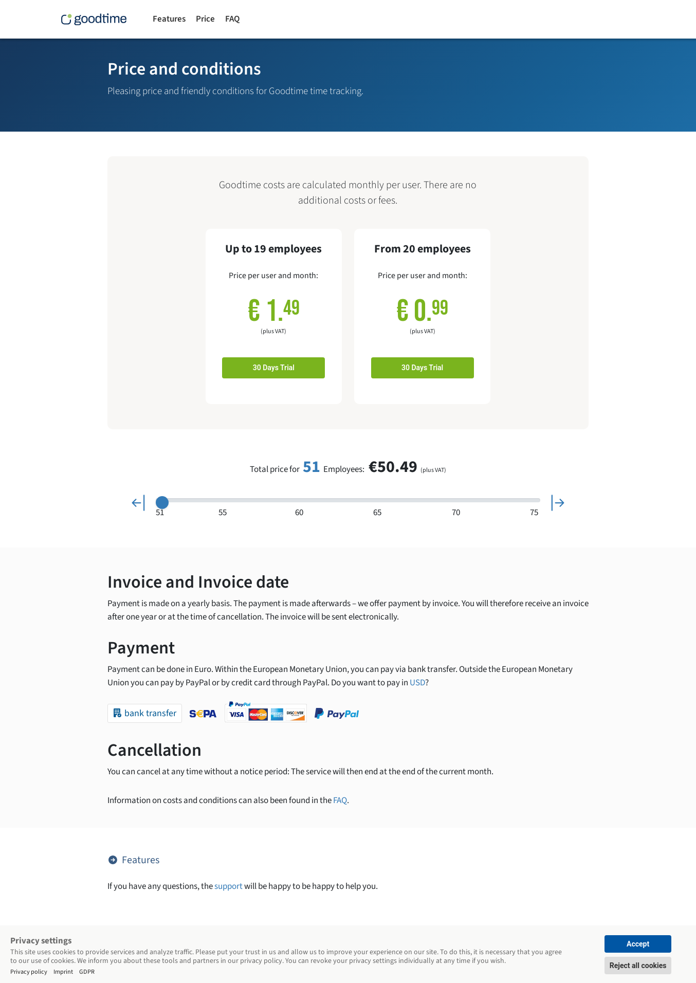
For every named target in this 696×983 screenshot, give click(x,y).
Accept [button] (638, 944)
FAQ (232, 19)
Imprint (63, 971)
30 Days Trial (274, 367)
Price (205, 19)
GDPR (87, 971)
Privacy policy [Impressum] (28, 971)
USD (417, 683)
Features (169, 19)
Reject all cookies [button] (638, 965)
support (228, 886)
